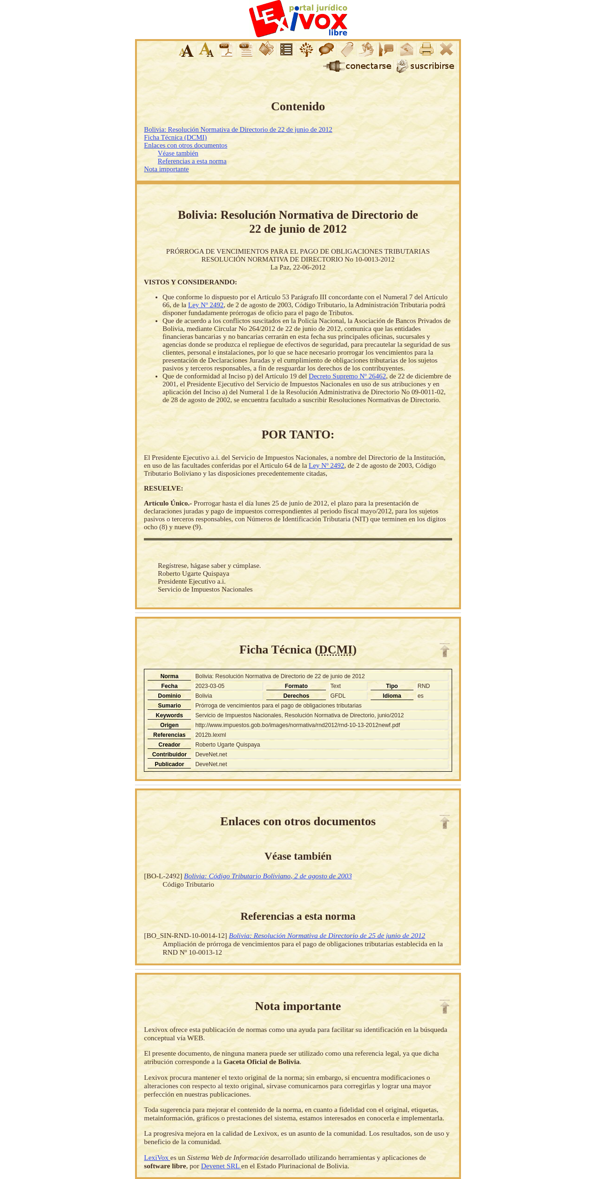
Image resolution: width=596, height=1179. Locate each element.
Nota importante (166, 169)
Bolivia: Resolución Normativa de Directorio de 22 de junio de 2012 (238, 129)
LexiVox (157, 1157)
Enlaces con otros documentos (185, 145)
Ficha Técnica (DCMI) (175, 137)
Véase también (178, 153)
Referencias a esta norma (192, 161)
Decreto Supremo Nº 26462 (347, 376)
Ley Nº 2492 (206, 305)
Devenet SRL (221, 1166)
